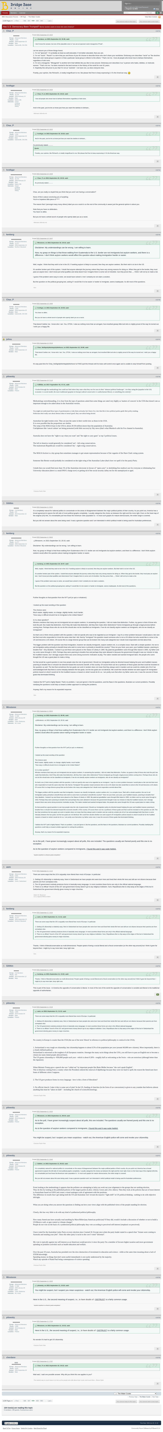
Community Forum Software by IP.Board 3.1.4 (145, 1428)
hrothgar (10, 86)
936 (25, 21)
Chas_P (10, 31)
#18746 (158, 300)
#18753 (158, 909)
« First (16, 21)
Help (156, 9)
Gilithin (9, 503)
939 (37, 21)
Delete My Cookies (27, 1428)
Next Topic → (156, 1397)
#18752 (158, 867)
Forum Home (16, 1428)
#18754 (158, 966)
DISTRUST (100, 1299)
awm (8, 867)
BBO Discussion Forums (10, 17)
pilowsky (10, 376)
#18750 (158, 533)
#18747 (158, 339)
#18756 (158, 1107)
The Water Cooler (34, 17)
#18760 (158, 1357)
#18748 (158, 376)
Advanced (160, 13)
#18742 (158, 86)
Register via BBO (132, 9)
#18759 (158, 1317)
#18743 (158, 125)
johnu (9, 339)
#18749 (158, 503)
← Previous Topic (132, 1397)
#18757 (158, 1155)
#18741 (158, 31)
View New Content (151, 17)
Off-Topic (23, 17)
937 (29, 21)
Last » (50, 21)
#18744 (158, 170)
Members (14, 13)
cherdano (10, 1357)
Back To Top (7, 1428)
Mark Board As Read (40, 1428)
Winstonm (11, 707)
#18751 (158, 707)
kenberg (10, 234)
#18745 (158, 234)
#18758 (158, 1277)
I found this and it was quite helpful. (101, 849)
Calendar (22, 13)
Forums (5, 13)
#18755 (158, 1003)
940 (41, 21)
